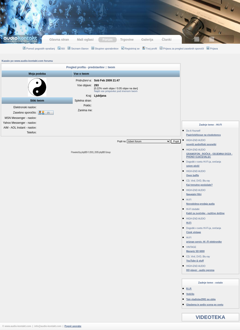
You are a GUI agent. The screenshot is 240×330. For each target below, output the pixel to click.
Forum (107, 39)
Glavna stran (59, 39)
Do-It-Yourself (193, 131)
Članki (166, 39)
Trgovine (127, 39)
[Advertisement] (210, 87)
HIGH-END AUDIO (195, 140)
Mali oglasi (85, 39)
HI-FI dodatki (192, 209)
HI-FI (188, 199)
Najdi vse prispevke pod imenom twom (116, 91)
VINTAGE (191, 247)
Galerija (147, 39)
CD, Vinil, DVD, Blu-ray (198, 180)
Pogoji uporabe (73, 326)
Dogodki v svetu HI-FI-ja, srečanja (203, 161)
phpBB (84, 152)
